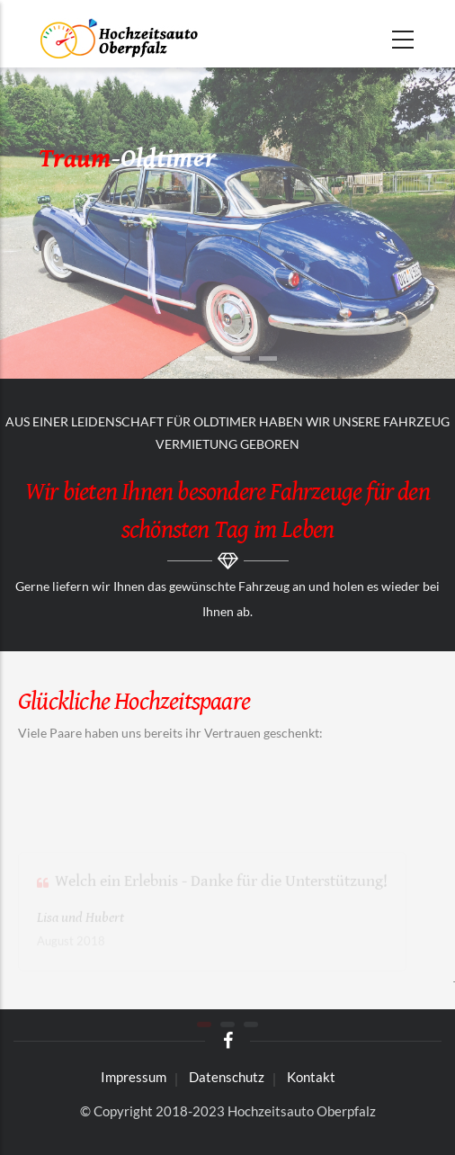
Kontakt (311, 1077)
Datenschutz (226, 1077)
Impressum (133, 1077)
